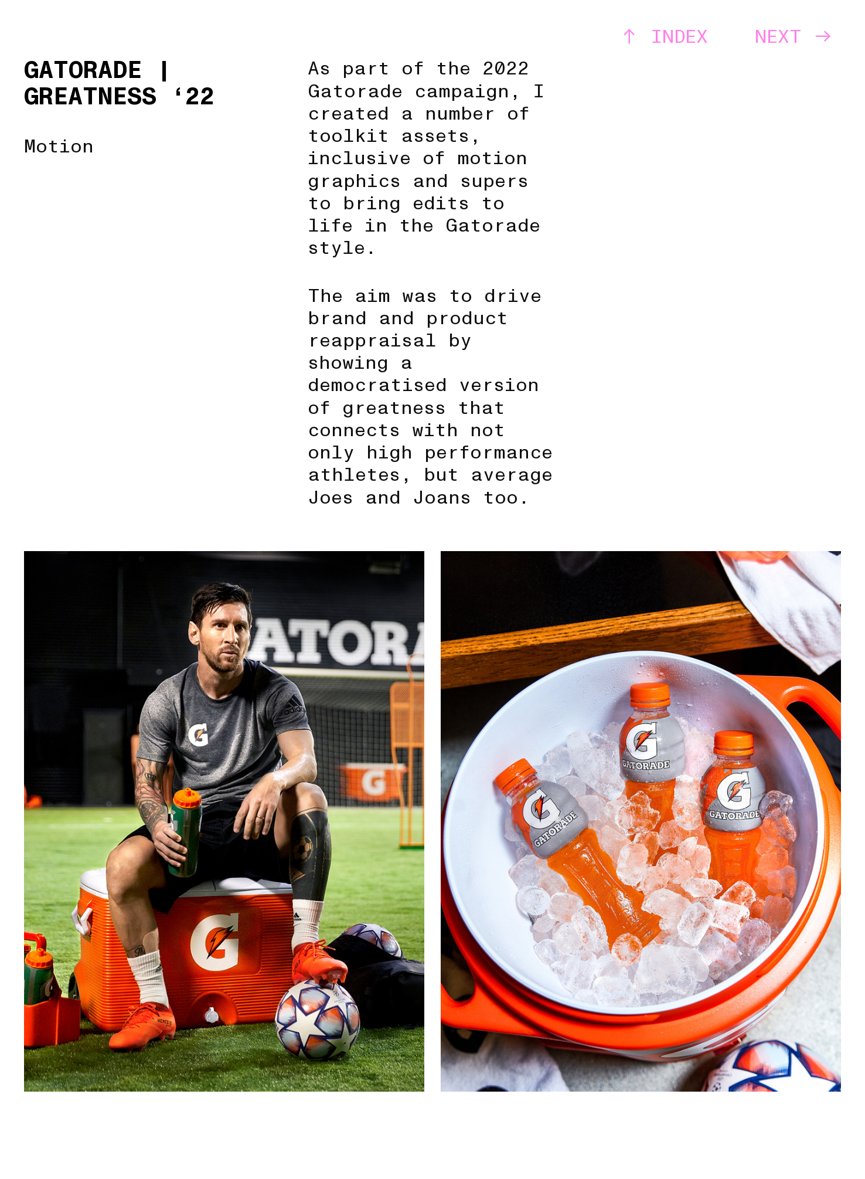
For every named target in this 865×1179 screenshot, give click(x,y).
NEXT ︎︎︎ (794, 37)
